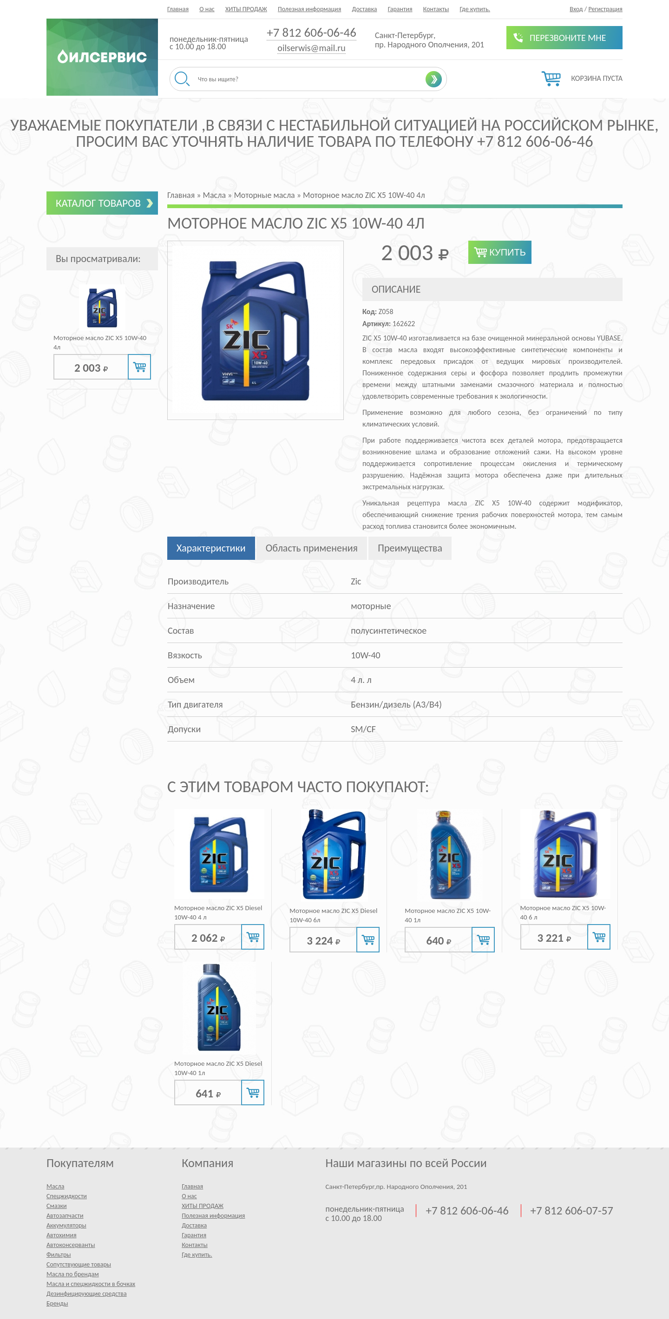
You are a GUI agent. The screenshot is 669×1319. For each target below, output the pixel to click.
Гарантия (400, 9)
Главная (178, 9)
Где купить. (475, 9)
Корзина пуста (597, 78)
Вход (576, 9)
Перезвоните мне (568, 37)
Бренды (57, 1303)
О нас (207, 9)
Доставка (364, 9)
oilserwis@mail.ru (311, 47)
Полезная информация (309, 9)
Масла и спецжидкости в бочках (90, 1284)
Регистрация (605, 9)
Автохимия (61, 1235)
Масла (55, 1186)
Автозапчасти (65, 1216)
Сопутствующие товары (78, 1264)
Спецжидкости (66, 1196)
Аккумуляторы (66, 1225)
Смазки (56, 1206)
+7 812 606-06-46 (311, 32)
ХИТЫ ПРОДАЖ (246, 9)
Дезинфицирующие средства (86, 1294)
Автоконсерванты (70, 1245)
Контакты (436, 9)
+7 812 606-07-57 (572, 1210)
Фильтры (58, 1255)
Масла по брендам (72, 1274)
